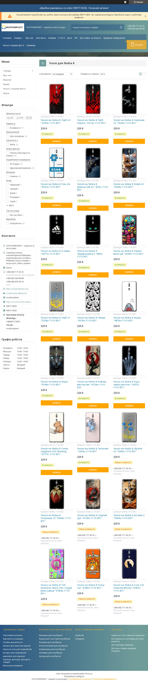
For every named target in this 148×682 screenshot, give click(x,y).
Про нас (29, 37)
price (69, 37)
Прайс (6, 84)
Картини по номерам (13, 638)
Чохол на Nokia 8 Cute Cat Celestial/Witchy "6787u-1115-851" (128, 588)
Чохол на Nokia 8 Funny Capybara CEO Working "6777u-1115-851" (54, 451)
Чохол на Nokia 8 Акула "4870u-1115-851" (127, 319)
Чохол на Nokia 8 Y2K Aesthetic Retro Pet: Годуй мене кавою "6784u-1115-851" (56, 589)
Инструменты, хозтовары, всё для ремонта (127, 640)
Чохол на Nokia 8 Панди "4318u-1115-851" (91, 319)
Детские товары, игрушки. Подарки (123, 649)
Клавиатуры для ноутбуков (52, 649)
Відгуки (7, 79)
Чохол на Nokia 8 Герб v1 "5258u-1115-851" (55, 319)
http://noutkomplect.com (17, 289)
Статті (61, 37)
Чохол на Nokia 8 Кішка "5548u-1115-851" (54, 383)
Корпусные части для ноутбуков (54, 638)
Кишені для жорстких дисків (16, 645)
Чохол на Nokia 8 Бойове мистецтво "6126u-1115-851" (91, 384)
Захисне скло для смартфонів (17, 649)
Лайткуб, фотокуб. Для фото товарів (16, 660)
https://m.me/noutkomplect (18, 301)
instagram (79, 638)
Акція (6, 93)
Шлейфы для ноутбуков (50, 652)
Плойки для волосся (13, 642)
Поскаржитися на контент (80, 679)
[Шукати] (121, 27)
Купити (56, 141)
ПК (75, 37)
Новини (52, 37)
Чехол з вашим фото (13, 45)
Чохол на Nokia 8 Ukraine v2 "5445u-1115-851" (127, 450)
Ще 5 (11, 205)
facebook (79, 635)
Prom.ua (88, 673)
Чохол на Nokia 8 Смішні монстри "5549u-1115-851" (128, 252)
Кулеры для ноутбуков (50, 656)
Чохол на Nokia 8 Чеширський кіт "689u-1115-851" (90, 254)
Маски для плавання (13, 665)
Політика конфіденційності (104, 679)
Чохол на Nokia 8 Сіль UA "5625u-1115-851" (55, 185)
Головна (7, 37)
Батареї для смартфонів (14, 652)
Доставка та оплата (90, 37)
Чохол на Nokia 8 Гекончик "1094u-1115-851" (92, 450)
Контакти (41, 37)
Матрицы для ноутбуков (50, 635)
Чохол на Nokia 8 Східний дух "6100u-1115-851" (92, 517)
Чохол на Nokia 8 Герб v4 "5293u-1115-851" (55, 121)
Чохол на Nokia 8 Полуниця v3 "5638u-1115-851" (56, 518)
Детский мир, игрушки (122, 644)
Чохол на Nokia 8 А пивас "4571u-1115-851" (55, 252)
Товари (17, 37)
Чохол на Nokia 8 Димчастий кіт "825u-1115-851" (93, 187)
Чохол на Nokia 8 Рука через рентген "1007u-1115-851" (126, 384)
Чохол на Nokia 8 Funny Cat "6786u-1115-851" (91, 586)
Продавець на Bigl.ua (74, 676)
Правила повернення (114, 37)
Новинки (31, 45)
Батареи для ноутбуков (50, 642)
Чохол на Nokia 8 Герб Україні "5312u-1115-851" (91, 121)
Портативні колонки (12, 635)
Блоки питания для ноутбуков (53, 645)
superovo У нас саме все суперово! (128, 635)
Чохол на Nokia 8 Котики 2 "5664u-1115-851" (129, 517)
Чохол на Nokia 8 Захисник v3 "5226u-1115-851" (129, 121)
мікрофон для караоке (14, 656)
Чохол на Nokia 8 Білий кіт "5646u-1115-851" (128, 185)
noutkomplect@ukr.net (16, 293)
